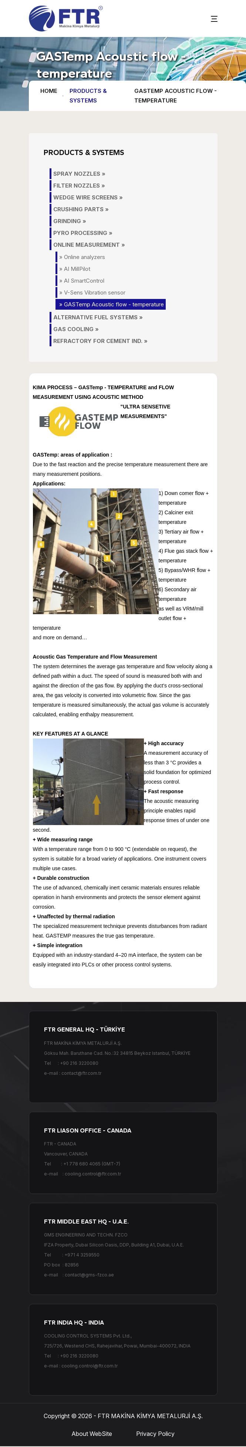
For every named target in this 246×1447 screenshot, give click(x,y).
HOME (48, 90)
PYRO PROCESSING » (82, 232)
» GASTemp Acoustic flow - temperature (111, 304)
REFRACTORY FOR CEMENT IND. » (100, 340)
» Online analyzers (82, 256)
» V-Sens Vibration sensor (92, 292)
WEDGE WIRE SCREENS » (88, 197)
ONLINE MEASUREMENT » (89, 244)
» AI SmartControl (81, 280)
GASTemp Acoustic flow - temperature (175, 95)
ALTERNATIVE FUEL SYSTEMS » (98, 317)
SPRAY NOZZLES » (79, 173)
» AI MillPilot (74, 268)
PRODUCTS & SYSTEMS (88, 95)
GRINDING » (69, 221)
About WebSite (91, 1434)
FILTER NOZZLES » (79, 185)
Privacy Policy (155, 1434)
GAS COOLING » (76, 329)
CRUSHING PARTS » (81, 209)
